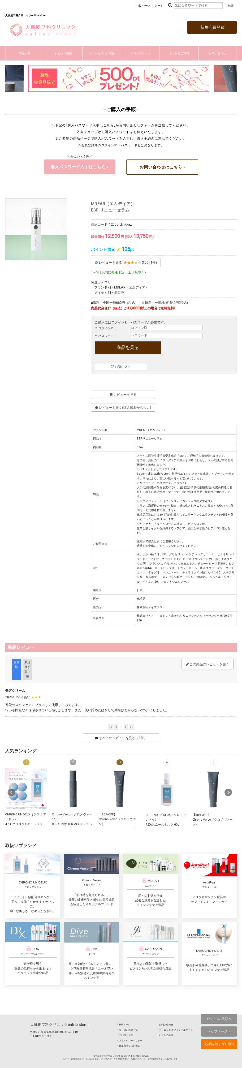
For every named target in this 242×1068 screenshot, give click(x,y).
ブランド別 (102, 287)
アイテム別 (102, 293)
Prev (11, 792)
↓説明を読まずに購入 (219, 1044)
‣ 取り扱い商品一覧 (127, 1030)
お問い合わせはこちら (162, 167)
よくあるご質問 (179, 53)
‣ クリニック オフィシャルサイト (175, 1030)
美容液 (119, 293)
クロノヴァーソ (140, 53)
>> (131, 727)
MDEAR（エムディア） (131, 287)
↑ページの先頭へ (219, 1019)
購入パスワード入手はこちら (80, 166)
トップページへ (219, 1031)
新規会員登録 (212, 27)
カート (159, 5)
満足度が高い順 (27, 669)
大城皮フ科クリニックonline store (58, 1024)
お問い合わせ (217, 53)
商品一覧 (24, 53)
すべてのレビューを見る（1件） (121, 738)
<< (110, 727)
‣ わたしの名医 (165, 1035)
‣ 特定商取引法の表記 (128, 1045)
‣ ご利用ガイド (125, 1035)
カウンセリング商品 (102, 53)
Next (228, 792)
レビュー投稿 (63, 53)
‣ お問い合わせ (165, 1024)
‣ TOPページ (123, 1024)
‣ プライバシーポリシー (130, 1040)
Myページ (144, 5)
